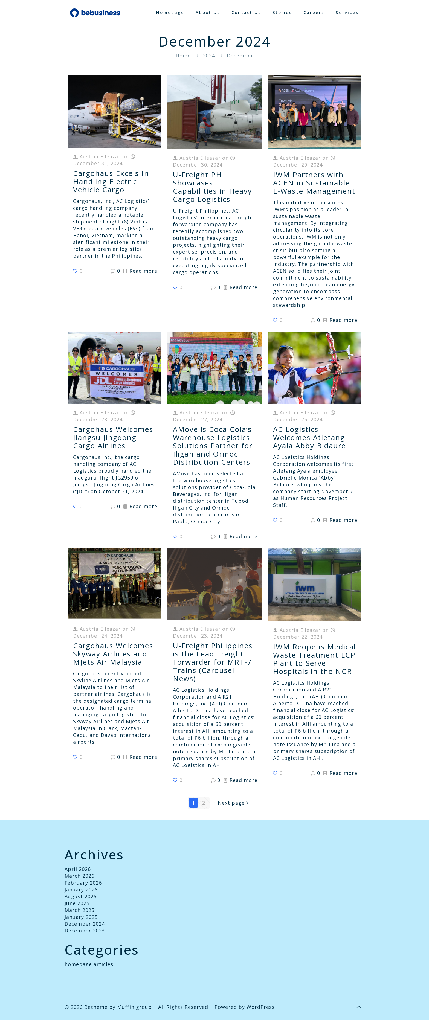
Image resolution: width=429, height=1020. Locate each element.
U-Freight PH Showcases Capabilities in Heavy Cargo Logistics (212, 187)
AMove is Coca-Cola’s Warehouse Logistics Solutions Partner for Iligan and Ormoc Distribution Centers (213, 445)
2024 (209, 55)
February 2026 (83, 882)
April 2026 (78, 869)
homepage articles (89, 964)
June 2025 (77, 903)
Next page (234, 803)
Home (183, 55)
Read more (143, 271)
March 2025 (79, 910)
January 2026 (81, 889)
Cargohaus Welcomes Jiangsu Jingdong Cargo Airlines (113, 437)
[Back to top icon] (358, 1007)
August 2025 (81, 896)
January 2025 (81, 917)
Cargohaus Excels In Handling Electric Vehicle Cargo (111, 181)
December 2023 (85, 930)
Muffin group (134, 1007)
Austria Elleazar (100, 156)
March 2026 (79, 876)
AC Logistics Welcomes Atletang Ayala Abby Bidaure (309, 437)
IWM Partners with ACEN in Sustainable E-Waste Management (314, 183)
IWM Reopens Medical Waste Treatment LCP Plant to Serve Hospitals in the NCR (314, 659)
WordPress (261, 1007)
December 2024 (85, 923)
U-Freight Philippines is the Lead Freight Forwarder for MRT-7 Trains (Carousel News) (213, 662)
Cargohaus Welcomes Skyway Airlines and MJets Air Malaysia (113, 654)
